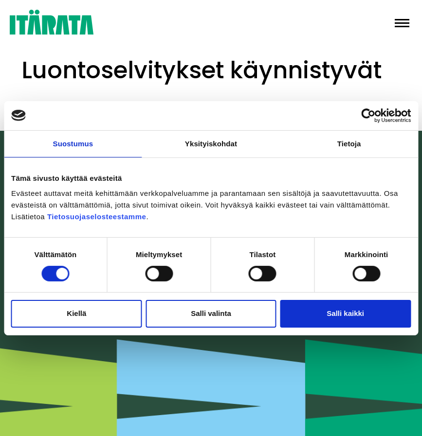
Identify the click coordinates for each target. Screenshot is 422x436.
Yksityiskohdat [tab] (211, 143)
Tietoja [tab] (349, 143)
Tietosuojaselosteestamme (96, 216)
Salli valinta (211, 313)
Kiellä (76, 313)
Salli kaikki (345, 313)
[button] (402, 22)
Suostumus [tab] (73, 143)
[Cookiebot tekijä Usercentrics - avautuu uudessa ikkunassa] (368, 115)
